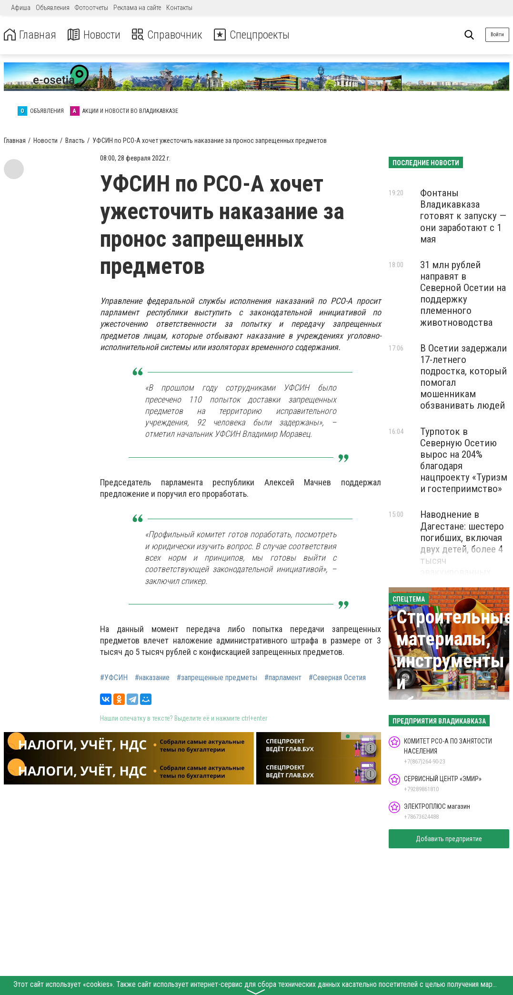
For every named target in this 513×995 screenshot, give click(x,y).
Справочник (168, 35)
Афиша (20, 7)
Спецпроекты (254, 35)
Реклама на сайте (137, 7)
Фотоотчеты (91, 7)
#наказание (152, 677)
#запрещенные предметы (217, 677)
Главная (30, 35)
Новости (94, 35)
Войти (497, 34)
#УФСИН (114, 677)
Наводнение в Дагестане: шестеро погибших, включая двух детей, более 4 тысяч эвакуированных (462, 543)
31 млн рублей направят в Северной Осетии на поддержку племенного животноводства (463, 293)
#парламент (283, 677)
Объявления (53, 7)
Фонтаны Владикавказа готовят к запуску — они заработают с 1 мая (463, 216)
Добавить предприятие (449, 839)
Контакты (179, 7)
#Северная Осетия (337, 677)
